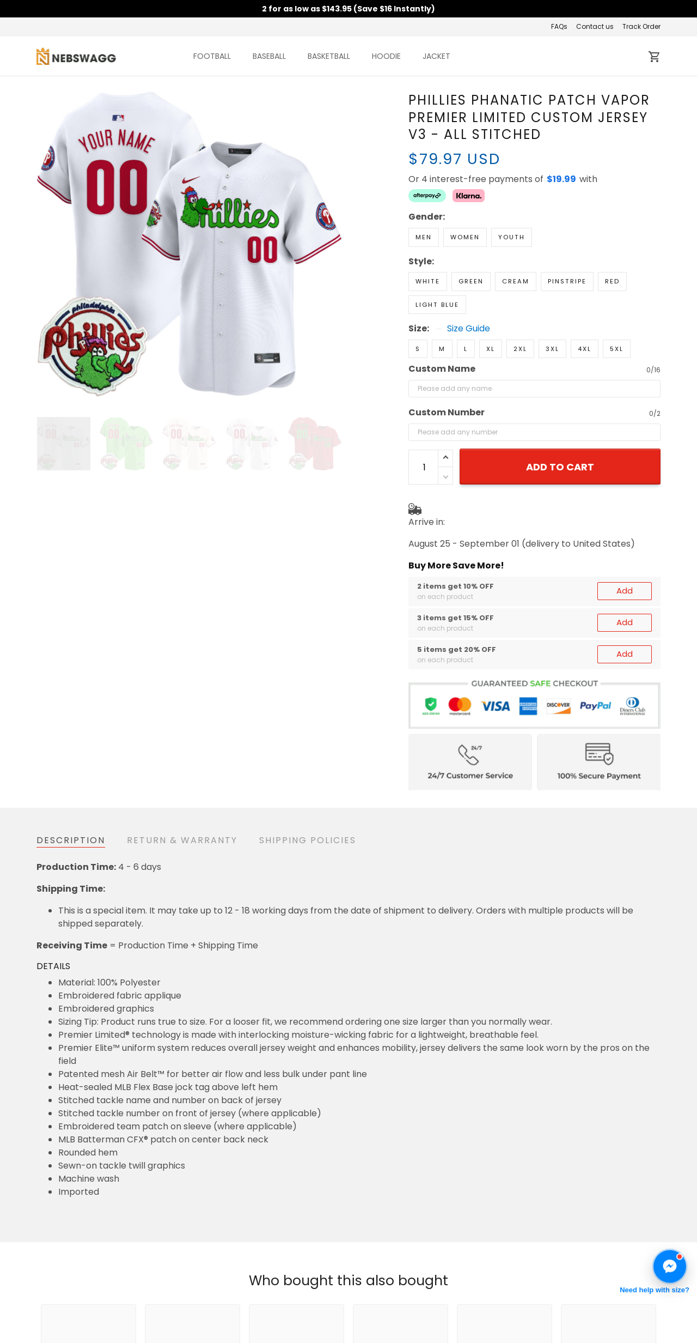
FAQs (559, 26)
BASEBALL (269, 56)
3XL (552, 310)
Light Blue (437, 266)
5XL (616, 310)
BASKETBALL (329, 56)
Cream (515, 243)
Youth (511, 199)
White (427, 243)
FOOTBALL (212, 56)
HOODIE (386, 56)
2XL (520, 310)
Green (471, 243)
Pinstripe (567, 243)
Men (423, 199)
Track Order (641, 26)
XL (490, 310)
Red (612, 243)
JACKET (436, 56)
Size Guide (468, 291)
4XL (584, 310)
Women (465, 199)
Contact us (595, 26)
